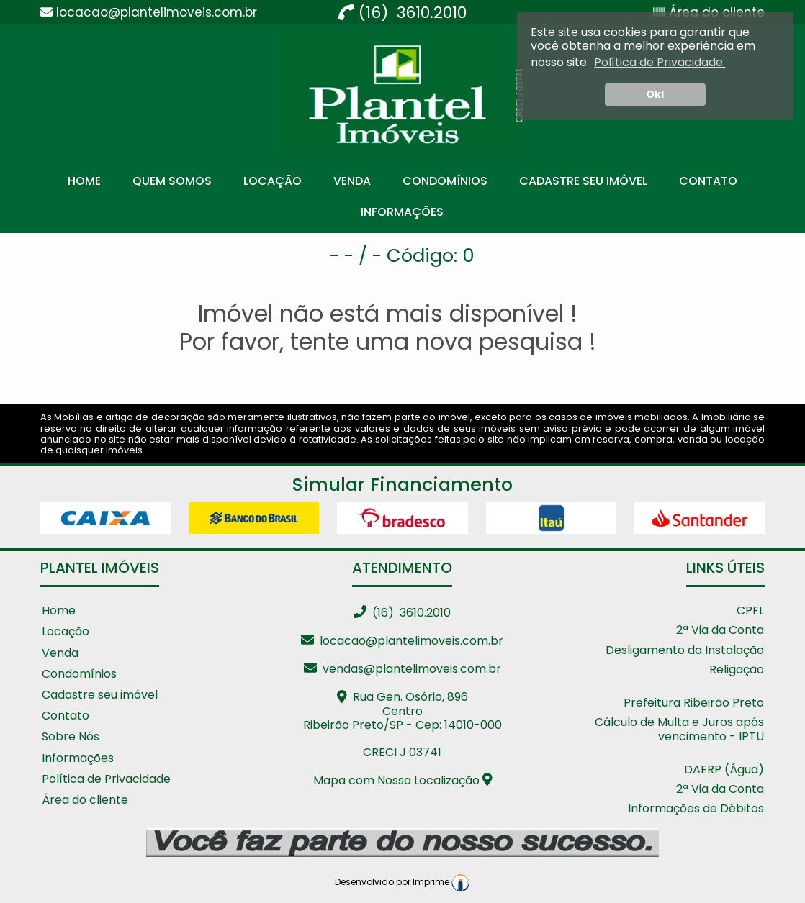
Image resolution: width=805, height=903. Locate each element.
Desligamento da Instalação (685, 650)
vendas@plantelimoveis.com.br (402, 669)
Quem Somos (172, 181)
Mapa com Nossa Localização (403, 780)
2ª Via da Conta (720, 630)
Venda (352, 181)
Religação (736, 670)
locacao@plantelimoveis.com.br (402, 640)
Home (84, 181)
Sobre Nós (70, 737)
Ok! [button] (655, 94)
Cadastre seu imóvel (100, 695)
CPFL (750, 611)
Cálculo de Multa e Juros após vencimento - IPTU (679, 729)
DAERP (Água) (724, 770)
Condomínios (444, 181)
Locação (272, 181)
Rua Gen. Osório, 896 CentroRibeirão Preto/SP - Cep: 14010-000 (402, 710)
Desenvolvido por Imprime (402, 882)
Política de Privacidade (106, 779)
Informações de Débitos (696, 809)
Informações (402, 212)
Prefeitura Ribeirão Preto (694, 703)
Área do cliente (85, 800)
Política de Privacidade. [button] (659, 62)
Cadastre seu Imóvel (583, 181)
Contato (708, 181)
